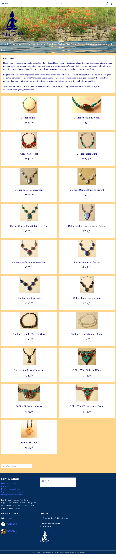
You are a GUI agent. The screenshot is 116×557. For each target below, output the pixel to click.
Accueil (4, 44)
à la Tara (46, 480)
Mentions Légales (55, 44)
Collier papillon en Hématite (29, 370)
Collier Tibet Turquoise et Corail (86, 406)
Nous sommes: (94, 44)
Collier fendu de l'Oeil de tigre (29, 334)
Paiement (5, 486)
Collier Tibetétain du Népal (86, 370)
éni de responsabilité (11, 489)
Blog (3, 50)
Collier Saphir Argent (29, 298)
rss (52, 552)
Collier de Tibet (29, 117)
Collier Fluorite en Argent (87, 298)
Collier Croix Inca (29, 442)
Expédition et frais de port (12, 492)
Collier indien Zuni (87, 153)
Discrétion (71, 44)
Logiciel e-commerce (61, 552)
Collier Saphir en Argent (87, 262)
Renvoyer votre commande (12, 494)
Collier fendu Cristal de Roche (87, 334)
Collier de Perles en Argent (29, 189)
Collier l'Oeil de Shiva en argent (87, 189)
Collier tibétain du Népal (87, 117)
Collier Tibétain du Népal (29, 406)
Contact (81, 44)
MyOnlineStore (81, 552)
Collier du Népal (29, 153)
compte (106, 44)
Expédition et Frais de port (22, 44)
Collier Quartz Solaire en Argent (29, 262)
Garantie (41, 44)
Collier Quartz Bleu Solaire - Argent (29, 226)
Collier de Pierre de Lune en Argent (87, 226)
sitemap (48, 552)
